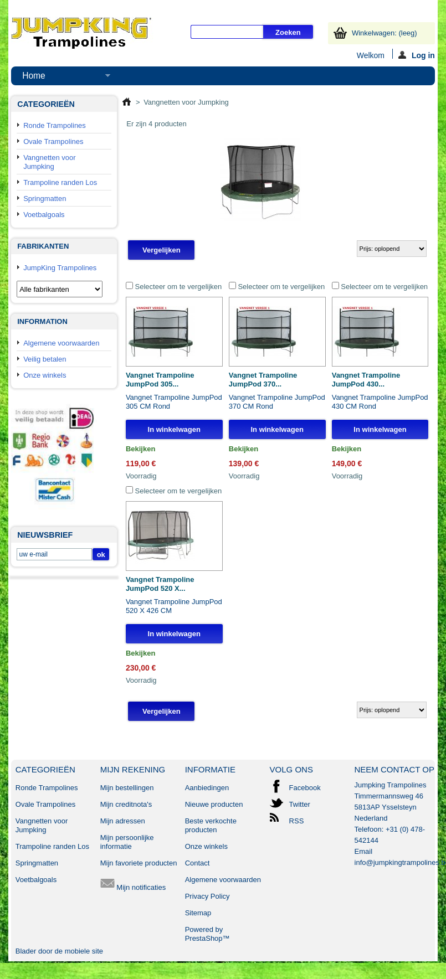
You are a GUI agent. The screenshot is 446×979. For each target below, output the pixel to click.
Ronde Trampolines (54, 125)
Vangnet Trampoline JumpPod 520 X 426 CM (174, 606)
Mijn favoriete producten (138, 863)
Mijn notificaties (133, 887)
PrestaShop (204, 938)
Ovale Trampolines (53, 141)
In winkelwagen (174, 429)
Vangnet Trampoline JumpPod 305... (160, 379)
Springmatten (44, 198)
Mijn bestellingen (127, 788)
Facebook (305, 788)
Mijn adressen (122, 821)
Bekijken (140, 449)
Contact (197, 863)
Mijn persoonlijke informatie (127, 842)
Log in (416, 55)
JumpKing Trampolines (59, 268)
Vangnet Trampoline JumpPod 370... (263, 379)
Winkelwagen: (384, 33)
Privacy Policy (207, 896)
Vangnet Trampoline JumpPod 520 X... (160, 583)
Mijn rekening (133, 769)
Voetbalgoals (43, 214)
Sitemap (198, 913)
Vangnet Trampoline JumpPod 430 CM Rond (380, 401)
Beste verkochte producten (211, 825)
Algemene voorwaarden (61, 343)
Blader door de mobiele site (59, 951)
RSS (296, 821)
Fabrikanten (43, 246)
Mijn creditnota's (126, 804)
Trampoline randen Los (60, 182)
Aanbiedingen (207, 788)
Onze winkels (44, 375)
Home (60, 78)
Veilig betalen (44, 359)
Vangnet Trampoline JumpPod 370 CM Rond (277, 401)
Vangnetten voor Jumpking (49, 162)
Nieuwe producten (214, 804)
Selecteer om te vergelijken (178, 286)
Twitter (299, 804)
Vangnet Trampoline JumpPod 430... (366, 379)
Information (42, 321)
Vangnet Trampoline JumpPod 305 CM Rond (174, 401)
